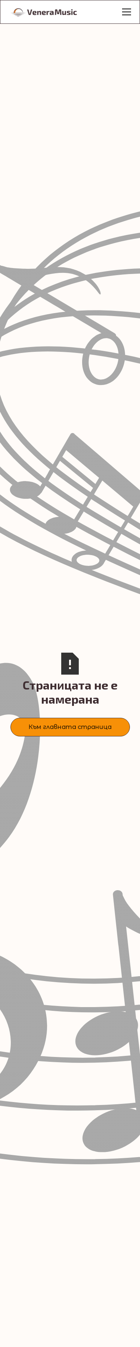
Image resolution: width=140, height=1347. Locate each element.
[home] (51, 12)
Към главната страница (70, 726)
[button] (125, 12)
